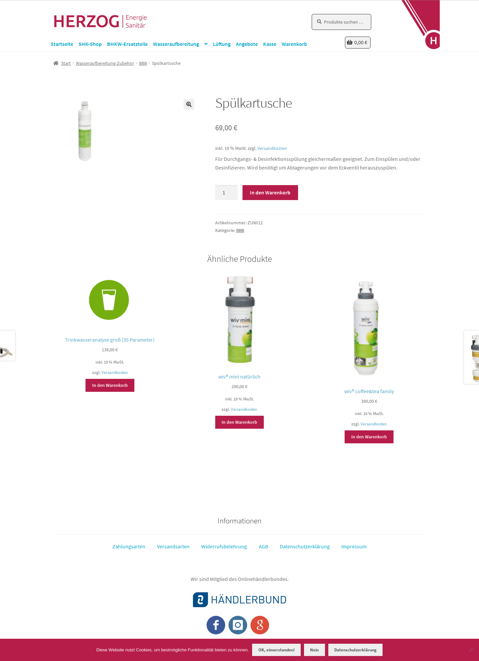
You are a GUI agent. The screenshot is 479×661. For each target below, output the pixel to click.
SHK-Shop (90, 44)
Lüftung (222, 44)
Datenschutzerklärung (305, 546)
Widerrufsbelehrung (224, 546)
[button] (189, 104)
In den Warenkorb (270, 192)
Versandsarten (173, 546)
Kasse (269, 44)
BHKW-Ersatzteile (127, 44)
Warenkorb (294, 44)
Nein (314, 650)
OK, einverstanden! (276, 650)
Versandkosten (272, 148)
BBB (143, 63)
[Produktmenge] (226, 192)
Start (66, 63)
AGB (263, 546)
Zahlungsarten (128, 546)
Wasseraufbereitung (176, 44)
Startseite (62, 44)
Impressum (354, 546)
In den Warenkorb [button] (110, 385)
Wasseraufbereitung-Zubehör (105, 63)
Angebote (247, 44)
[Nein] (470, 649)
